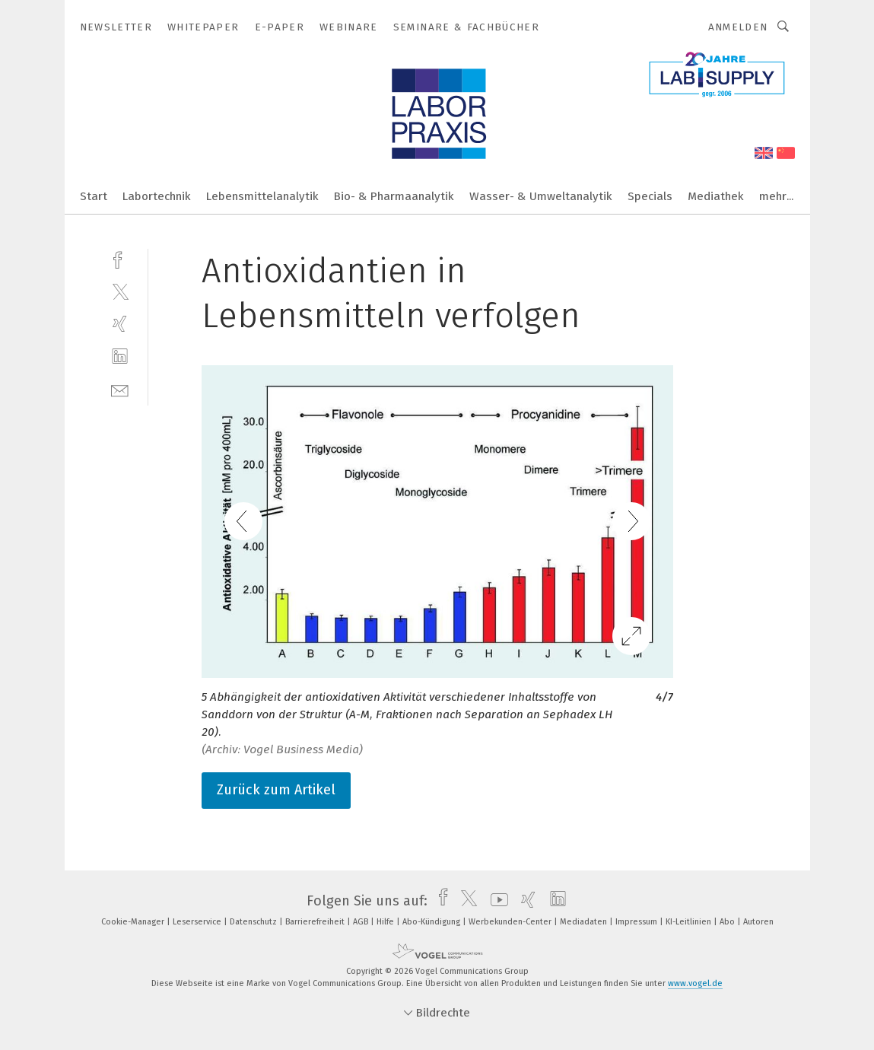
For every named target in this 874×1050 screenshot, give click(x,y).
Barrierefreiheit (316, 922)
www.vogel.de (695, 983)
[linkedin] (119, 356)
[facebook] (119, 258)
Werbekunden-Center (511, 922)
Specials (650, 196)
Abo (728, 922)
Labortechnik (156, 196)
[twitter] (119, 291)
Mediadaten (584, 922)
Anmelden (738, 27)
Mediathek (716, 196)
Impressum (637, 922)
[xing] (119, 323)
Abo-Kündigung (432, 922)
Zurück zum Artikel (276, 789)
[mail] (119, 389)
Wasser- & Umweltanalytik (540, 196)
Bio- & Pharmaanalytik (394, 196)
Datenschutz (254, 922)
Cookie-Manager (134, 922)
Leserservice (198, 922)
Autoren (758, 922)
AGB (361, 922)
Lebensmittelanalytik (262, 196)
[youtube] (495, 900)
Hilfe (386, 922)
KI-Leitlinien (690, 922)
